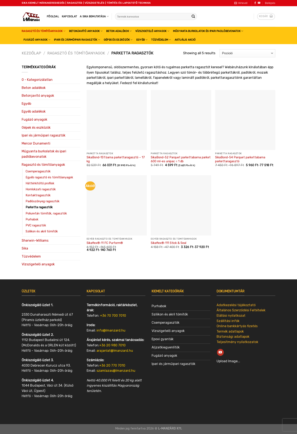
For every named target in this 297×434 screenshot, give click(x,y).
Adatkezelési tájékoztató (236, 305)
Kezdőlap (31, 53)
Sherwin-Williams (35, 240)
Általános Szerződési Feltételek (241, 310)
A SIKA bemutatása (94, 16)
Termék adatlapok (230, 331)
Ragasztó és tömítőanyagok (43, 31)
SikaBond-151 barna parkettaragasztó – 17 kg (116, 159)
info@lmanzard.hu (111, 330)
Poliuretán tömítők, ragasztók (46, 213)
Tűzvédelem (161, 40)
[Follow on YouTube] (259, 3)
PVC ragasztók (36, 225)
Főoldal (53, 16)
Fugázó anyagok (37, 40)
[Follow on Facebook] (255, 3)
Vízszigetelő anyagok (152, 31)
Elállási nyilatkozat (231, 316)
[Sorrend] (247, 53)
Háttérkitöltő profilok (40, 183)
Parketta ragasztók (39, 207)
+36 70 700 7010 (113, 316)
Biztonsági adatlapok (233, 337)
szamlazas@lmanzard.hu (116, 371)
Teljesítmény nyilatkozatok (237, 342)
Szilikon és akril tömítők (42, 231)
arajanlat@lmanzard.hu (115, 351)
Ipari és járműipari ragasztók (77, 40)
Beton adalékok (119, 31)
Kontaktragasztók (38, 195)
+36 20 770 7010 (112, 365)
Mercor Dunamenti (36, 143)
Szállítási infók (228, 321)
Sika (25, 248)
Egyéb (142, 40)
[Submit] (193, 16)
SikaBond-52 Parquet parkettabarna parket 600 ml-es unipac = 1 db (181, 159)
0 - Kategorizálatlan (37, 80)
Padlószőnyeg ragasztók (42, 201)
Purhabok (32, 219)
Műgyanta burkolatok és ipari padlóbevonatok (208, 31)
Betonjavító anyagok (86, 31)
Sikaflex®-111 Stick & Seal (168, 243)
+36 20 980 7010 (112, 345)
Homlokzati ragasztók (41, 189)
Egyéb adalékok (34, 111)
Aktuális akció (185, 39)
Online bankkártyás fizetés (237, 326)
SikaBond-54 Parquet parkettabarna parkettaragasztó (240, 159)
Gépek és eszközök (118, 40)
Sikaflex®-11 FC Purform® (105, 243)
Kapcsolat (69, 16)
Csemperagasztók (38, 171)
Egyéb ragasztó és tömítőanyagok (49, 177)
